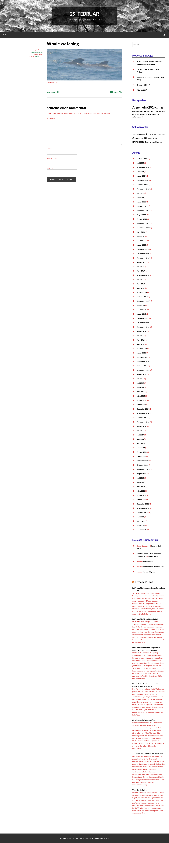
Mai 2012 (140, 517)
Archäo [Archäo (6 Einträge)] (142, 134)
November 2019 (143, 254)
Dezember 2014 (143, 409)
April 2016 (141, 340)
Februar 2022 (142, 219)
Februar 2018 (142, 292)
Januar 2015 (141, 405)
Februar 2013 (142, 495)
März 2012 (141, 525)
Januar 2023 (141, 202)
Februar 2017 (142, 310)
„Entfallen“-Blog (143, 581)
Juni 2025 (140, 163)
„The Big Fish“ (142, 90)
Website (50, 168)
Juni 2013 (140, 478)
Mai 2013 (140, 482)
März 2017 (141, 305)
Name (49, 149)
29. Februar (84, 14)
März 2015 (141, 396)
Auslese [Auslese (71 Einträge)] (150, 134)
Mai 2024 (140, 172)
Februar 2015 (142, 400)
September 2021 (143, 223)
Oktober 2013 (142, 465)
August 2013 (141, 474)
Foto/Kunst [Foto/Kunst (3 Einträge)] (160, 135)
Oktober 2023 (142, 184)
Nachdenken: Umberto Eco (153, 567)
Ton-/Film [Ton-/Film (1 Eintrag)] (148, 142)
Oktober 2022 (142, 206)
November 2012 (143, 508)
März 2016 (141, 344)
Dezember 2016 (143, 318)
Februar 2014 (142, 452)
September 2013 (143, 469)
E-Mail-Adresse (53, 158)
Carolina (106, 838)
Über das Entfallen (139, 790)
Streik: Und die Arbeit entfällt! (144, 720)
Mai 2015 (140, 387)
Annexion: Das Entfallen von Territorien (147, 754)
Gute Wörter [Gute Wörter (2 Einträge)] (153, 138)
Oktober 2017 (142, 297)
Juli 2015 (140, 379)
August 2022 (141, 215)
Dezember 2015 (143, 357)
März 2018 (141, 288)
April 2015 (141, 392)
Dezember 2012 (143, 504)
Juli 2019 (140, 266)
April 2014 (141, 443)
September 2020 (143, 228)
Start (4, 35)
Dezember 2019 (143, 249)
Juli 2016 (140, 336)
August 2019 (141, 262)
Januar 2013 (141, 499)
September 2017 (143, 301)
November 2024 (143, 167)
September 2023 (143, 189)
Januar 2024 (141, 176)
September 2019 (143, 258)
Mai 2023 (140, 197)
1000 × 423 (38, 56)
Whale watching (36, 52)
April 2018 (141, 284)
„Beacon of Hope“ (143, 85)
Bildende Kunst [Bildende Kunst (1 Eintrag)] (138, 112)
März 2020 (141, 236)
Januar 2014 (141, 456)
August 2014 (141, 426)
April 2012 (141, 521)
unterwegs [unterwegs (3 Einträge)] (137, 117)
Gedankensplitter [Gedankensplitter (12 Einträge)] (140, 138)
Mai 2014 (140, 439)
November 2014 (143, 413)
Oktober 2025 (142, 159)
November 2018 (143, 275)
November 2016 (143, 323)
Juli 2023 (140, 193)
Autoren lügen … (149, 572)
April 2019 (141, 271)
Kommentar (52, 118)
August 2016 (141, 331)
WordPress (83, 838)
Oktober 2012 (142, 512)
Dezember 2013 (143, 461)
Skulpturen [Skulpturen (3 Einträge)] (153, 114)
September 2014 (143, 422)
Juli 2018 (140, 279)
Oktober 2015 (142, 366)
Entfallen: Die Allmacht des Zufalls (145, 619)
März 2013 (141, 491)
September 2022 (143, 210)
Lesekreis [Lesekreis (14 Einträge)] (151, 111)
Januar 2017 (141, 314)
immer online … (154, 556)
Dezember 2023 (143, 180)
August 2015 (141, 374)
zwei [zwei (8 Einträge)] (154, 142)
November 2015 (143, 361)
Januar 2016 (141, 353)
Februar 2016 (142, 348)
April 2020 (141, 232)
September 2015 (143, 370)
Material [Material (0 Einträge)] (138, 114)
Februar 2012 (142, 530)
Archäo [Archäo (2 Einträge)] (159, 108)
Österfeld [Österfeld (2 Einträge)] (159, 142)
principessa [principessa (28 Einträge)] (139, 141)
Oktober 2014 (142, 417)
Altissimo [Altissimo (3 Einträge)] (135, 135)
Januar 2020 (141, 245)
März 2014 (141, 448)
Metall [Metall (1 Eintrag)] (144, 114)
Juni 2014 (140, 435)
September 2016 (143, 327)
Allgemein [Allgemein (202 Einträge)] (143, 107)
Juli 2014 (140, 430)
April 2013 (141, 487)
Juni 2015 (140, 383)
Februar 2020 (142, 241)
